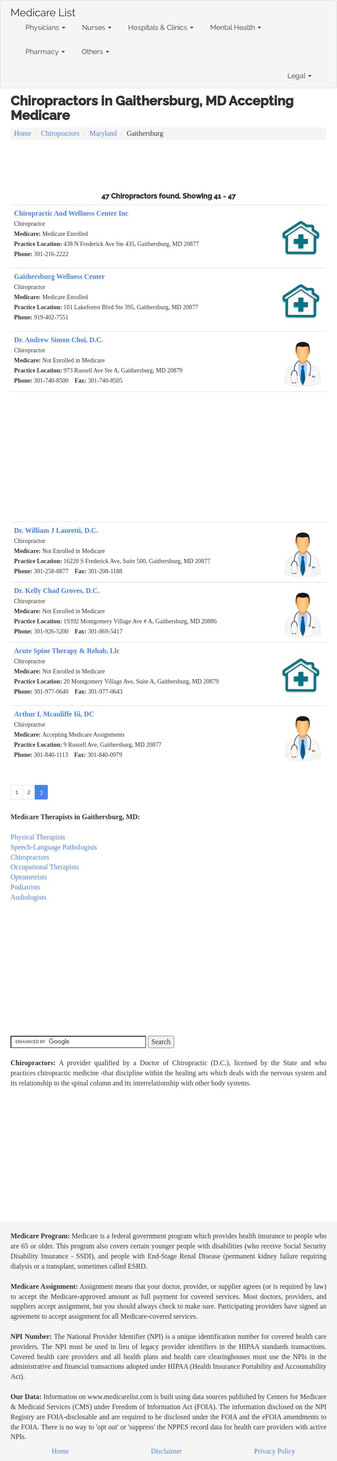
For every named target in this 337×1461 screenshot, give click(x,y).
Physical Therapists (38, 837)
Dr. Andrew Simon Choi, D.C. (58, 340)
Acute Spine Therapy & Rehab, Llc (67, 651)
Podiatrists (25, 887)
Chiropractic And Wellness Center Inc (71, 213)
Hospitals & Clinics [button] (161, 27)
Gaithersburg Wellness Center (59, 276)
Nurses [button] (96, 27)
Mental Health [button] (235, 27)
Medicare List (43, 11)
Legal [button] (299, 76)
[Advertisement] (168, 164)
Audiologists (29, 897)
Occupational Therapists (45, 867)
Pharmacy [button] (45, 51)
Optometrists (29, 877)
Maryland (103, 133)
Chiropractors (60, 133)
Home (22, 133)
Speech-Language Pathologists (54, 847)
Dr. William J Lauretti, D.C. (56, 530)
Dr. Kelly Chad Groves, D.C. (57, 590)
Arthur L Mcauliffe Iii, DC (54, 714)
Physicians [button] (45, 27)
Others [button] (95, 51)
